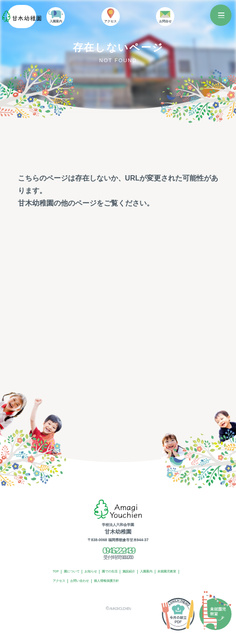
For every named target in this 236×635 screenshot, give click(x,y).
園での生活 (120, 571)
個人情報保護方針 (143, 581)
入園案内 (163, 571)
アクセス (88, 581)
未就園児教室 (64, 581)
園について (76, 571)
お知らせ (98, 571)
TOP (57, 571)
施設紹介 (142, 571)
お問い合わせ (112, 581)
